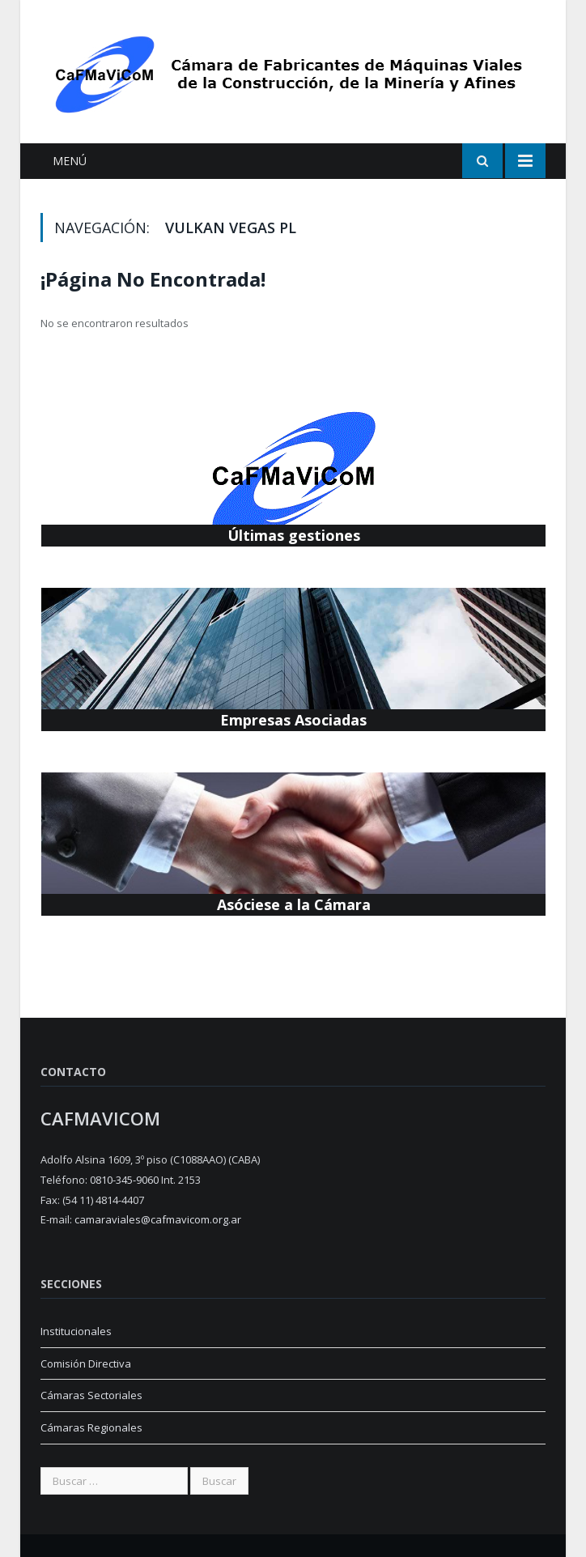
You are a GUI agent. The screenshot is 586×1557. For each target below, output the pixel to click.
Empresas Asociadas (293, 720)
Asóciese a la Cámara (294, 904)
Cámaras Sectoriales (91, 1395)
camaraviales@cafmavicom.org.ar (157, 1219)
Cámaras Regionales (91, 1427)
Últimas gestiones (293, 535)
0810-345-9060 (124, 1179)
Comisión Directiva (85, 1363)
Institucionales (76, 1331)
